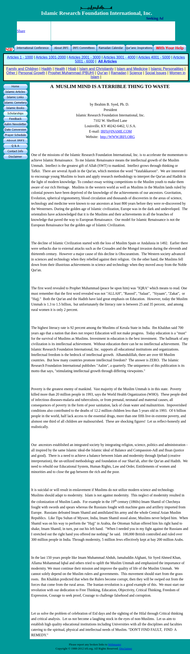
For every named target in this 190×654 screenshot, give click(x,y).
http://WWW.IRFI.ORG (117, 137)
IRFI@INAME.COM (116, 131)
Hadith (46, 69)
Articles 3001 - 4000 (119, 57)
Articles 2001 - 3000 (85, 57)
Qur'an (102, 73)
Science (135, 73)
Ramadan (118, 73)
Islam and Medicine (132, 69)
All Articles (107, 61)
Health (60, 69)
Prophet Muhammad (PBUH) (71, 73)
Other (11, 73)
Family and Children (22, 69)
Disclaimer (125, 648)
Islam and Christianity (96, 69)
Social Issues (155, 73)
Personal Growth (31, 73)
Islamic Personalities (167, 69)
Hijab (72, 69)
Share (21, 31)
